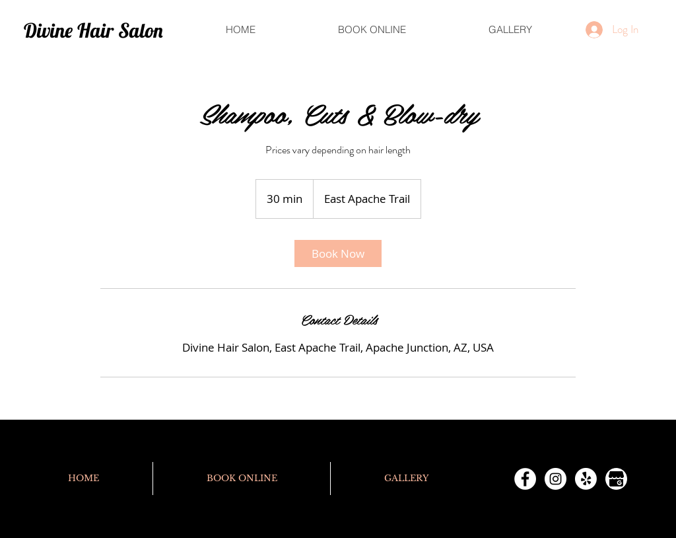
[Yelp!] (586, 479)
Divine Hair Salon (93, 30)
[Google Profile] (616, 479)
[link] (338, 253)
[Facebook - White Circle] (525, 479)
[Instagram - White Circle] (555, 479)
